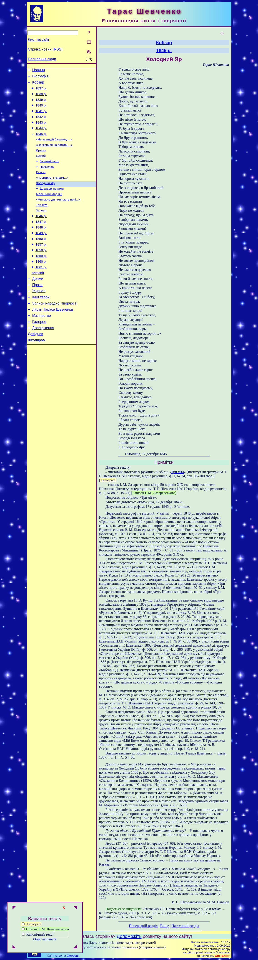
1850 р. (41, 257)
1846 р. (41, 231)
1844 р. (41, 135)
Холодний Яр (45, 195)
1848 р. (41, 244)
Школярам (36, 370)
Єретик (41, 160)
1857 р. (41, 263)
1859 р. (41, 276)
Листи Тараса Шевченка (52, 336)
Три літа (42, 219)
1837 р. (41, 91)
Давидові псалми (52, 201)
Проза (37, 308)
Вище (164, 926)
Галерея (39, 349)
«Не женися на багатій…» (54, 154)
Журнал (38, 315)
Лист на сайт (39, 39)
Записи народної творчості (54, 329)
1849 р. (41, 250)
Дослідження (43, 356)
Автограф (31, 924)
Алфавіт (38, 295)
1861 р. (41, 288)
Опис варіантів (44, 939)
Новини (38, 71)
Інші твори (41, 322)
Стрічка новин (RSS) (45, 49)
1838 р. (41, 97)
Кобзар (38, 84)
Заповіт (41, 225)
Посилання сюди (42, 59)
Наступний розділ (185, 926)
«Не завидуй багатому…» (54, 148)
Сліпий (41, 166)
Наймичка (47, 177)
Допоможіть (129, 936)
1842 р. (41, 123)
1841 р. (41, 116)
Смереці (73, 955)
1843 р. (41, 129)
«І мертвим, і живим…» (52, 189)
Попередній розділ (143, 926)
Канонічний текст (40, 934)
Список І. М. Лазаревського (45, 929)
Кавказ (41, 183)
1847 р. (41, 237)
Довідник (35, 363)
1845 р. (41, 142)
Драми (37, 301)
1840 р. (41, 110)
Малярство (41, 342)
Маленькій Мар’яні (49, 207)
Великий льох (49, 171)
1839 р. (41, 104)
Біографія (40, 77)
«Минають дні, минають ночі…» (58, 213)
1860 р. (41, 282)
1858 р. (41, 269)
